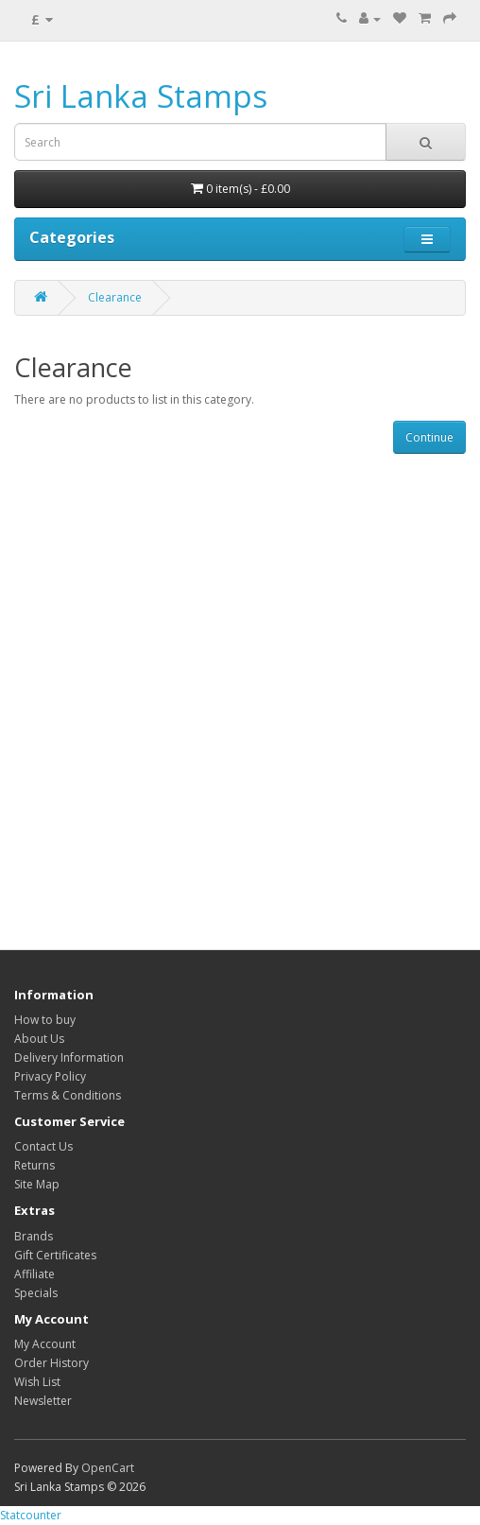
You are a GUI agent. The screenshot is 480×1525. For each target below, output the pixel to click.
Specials (36, 1293)
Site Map (37, 1184)
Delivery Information (69, 1057)
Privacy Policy (50, 1076)
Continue (429, 437)
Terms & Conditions (67, 1095)
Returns (34, 1165)
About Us (39, 1039)
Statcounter (30, 1515)
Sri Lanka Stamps (140, 96)
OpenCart (107, 1468)
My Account (45, 1344)
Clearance (115, 297)
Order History (51, 1363)
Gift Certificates (55, 1255)
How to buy (45, 1020)
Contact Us (43, 1146)
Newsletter (43, 1401)
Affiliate (34, 1274)
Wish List (37, 1382)
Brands (33, 1236)
